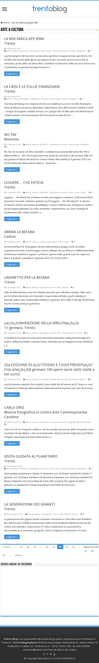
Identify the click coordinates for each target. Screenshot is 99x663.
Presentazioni (68, 333)
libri (59, 333)
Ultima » (19, 555)
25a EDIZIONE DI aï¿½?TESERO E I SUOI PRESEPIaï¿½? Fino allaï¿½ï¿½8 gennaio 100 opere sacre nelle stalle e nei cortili (49, 369)
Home (5, 22)
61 (67, 547)
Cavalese (54, 422)
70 (85, 551)
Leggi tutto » (12, 73)
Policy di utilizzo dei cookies (62, 649)
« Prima (6, 547)
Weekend (81, 51)
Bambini (24, 51)
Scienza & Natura (60, 51)
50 (34, 547)
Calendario (34, 51)
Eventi (53, 379)
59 (53, 547)
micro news (46, 51)
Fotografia (71, 422)
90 (3, 555)
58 (47, 547)
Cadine (42, 242)
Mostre (60, 379)
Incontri (45, 99)
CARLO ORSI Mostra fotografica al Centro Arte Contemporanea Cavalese (45, 412)
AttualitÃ (24, 99)
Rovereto (85, 144)
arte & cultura (13, 51)
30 (21, 547)
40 (28, 547)
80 (92, 551)
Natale (75, 379)
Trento (72, 51)
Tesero (82, 379)
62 (73, 547)
